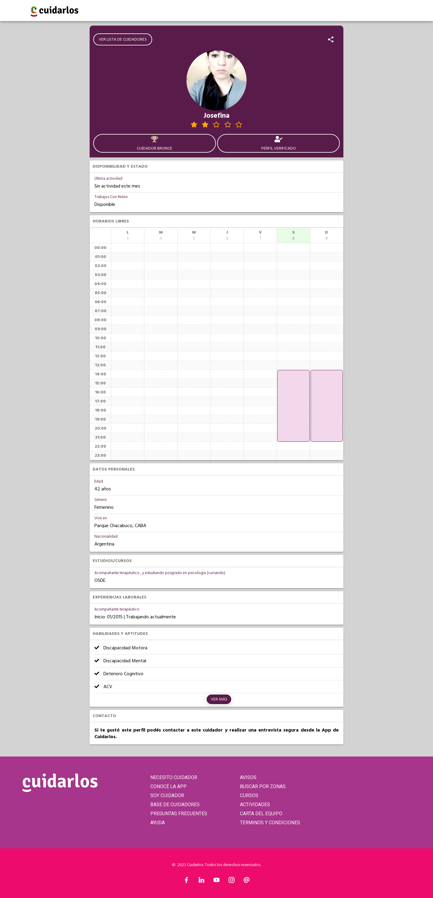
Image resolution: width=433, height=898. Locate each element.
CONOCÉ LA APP (168, 786)
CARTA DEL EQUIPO (261, 813)
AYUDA (157, 822)
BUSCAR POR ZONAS (263, 786)
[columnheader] (127, 235)
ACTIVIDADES (255, 804)
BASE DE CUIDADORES (175, 804)
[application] (293, 406)
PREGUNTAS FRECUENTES (178, 813)
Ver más (219, 699)
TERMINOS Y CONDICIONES (270, 822)
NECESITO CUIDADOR (173, 777)
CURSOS (249, 795)
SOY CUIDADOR (167, 795)
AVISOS (248, 777)
